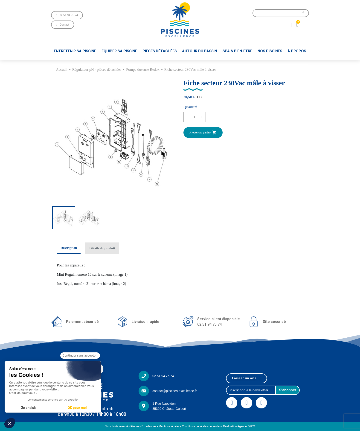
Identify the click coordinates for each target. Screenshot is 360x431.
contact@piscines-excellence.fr (174, 391)
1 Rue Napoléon (164, 403)
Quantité (190, 107)
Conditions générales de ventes (201, 426)
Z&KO (251, 426)
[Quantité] (194, 117)
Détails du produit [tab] (102, 248)
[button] (67, 15)
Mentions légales (169, 426)
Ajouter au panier (203, 132)
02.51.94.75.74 (163, 376)
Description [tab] (69, 248)
